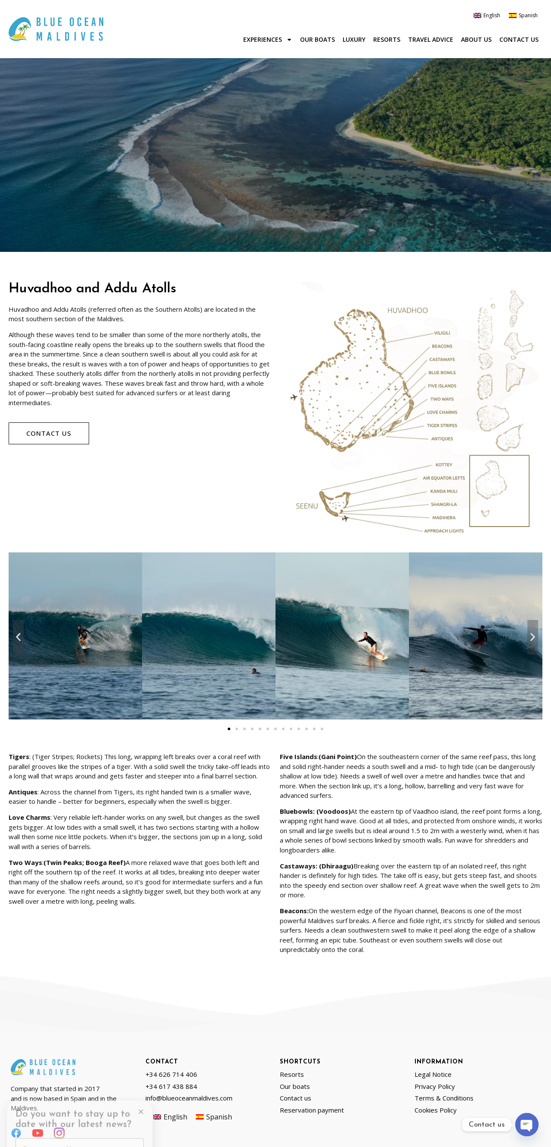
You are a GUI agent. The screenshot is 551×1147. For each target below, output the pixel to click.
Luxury (354, 39)
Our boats (317, 39)
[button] (18, 637)
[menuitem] (487, 15)
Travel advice (430, 39)
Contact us (519, 39)
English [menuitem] (491, 15)
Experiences (267, 39)
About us (476, 39)
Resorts (386, 39)
